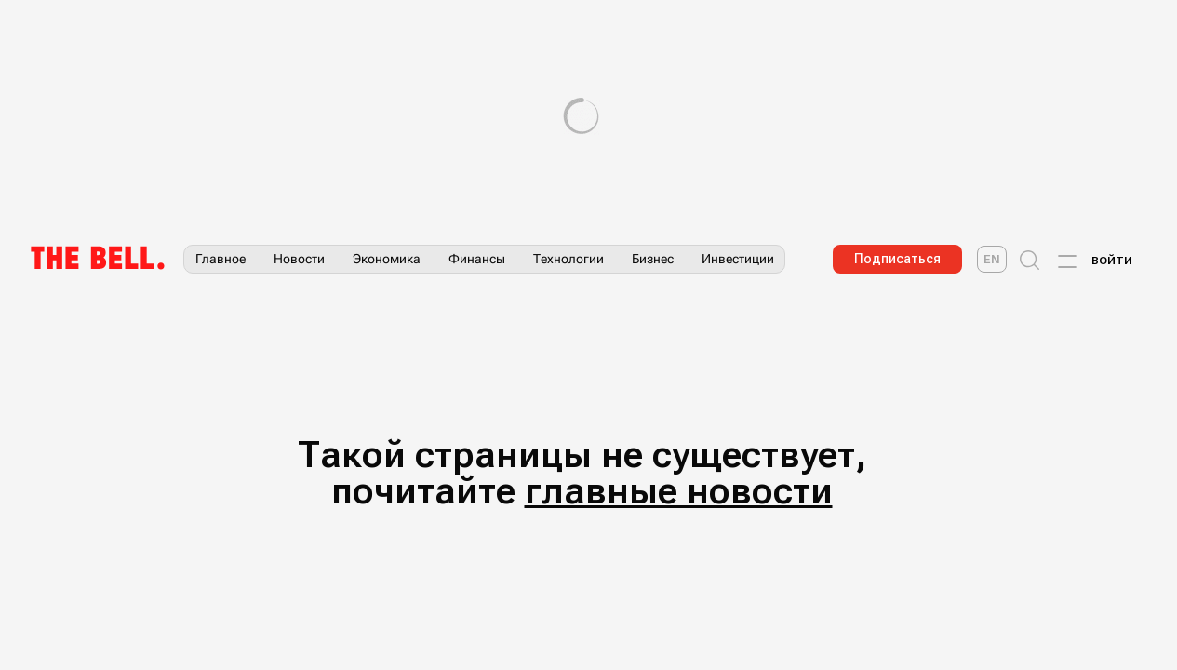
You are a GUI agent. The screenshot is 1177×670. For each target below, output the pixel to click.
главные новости (679, 491)
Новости (299, 258)
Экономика (387, 258)
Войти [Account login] (1111, 260)
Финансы (476, 258)
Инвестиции (738, 258)
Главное (220, 258)
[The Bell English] (992, 259)
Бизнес (653, 258)
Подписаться (897, 258)
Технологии (568, 258)
